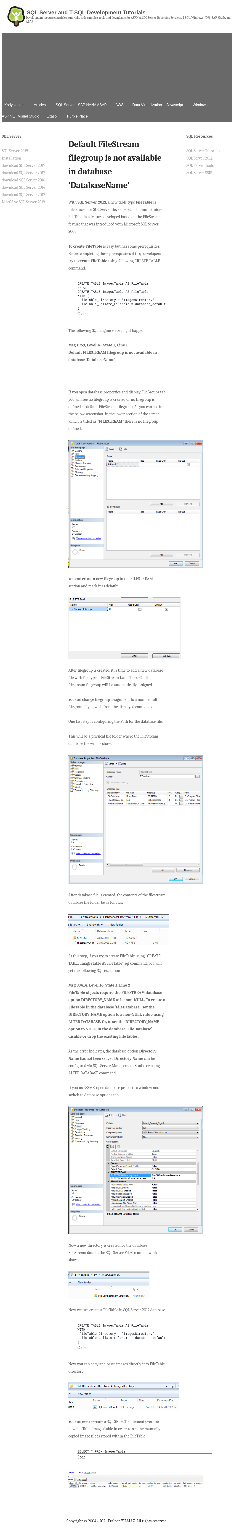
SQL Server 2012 (199, 158)
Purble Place (77, 116)
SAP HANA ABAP (92, 105)
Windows (200, 105)
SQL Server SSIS (199, 172)
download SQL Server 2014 (23, 187)
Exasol (52, 116)
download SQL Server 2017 (23, 172)
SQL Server (65, 105)
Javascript (175, 105)
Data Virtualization (147, 105)
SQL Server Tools (200, 165)
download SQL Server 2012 (23, 194)
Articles (40, 105)
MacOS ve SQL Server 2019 (23, 202)
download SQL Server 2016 (23, 180)
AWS (119, 105)
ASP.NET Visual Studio (20, 116)
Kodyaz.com (14, 105)
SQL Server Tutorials (203, 151)
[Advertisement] (117, 65)
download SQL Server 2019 (23, 165)
